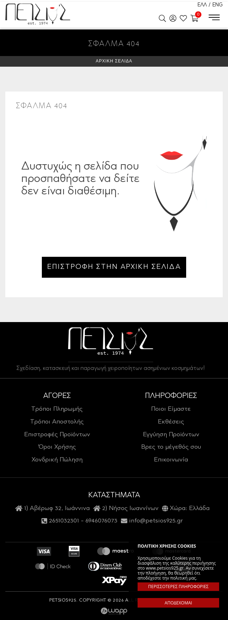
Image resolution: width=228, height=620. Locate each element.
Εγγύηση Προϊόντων (171, 435)
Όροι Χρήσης (57, 447)
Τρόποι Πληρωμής (57, 409)
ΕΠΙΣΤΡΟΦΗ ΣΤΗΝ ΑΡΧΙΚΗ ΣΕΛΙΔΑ (114, 267)
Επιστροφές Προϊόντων (57, 435)
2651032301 (64, 521)
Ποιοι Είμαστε (171, 409)
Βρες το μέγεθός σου (171, 447)
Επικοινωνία (171, 460)
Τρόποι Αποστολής (57, 422)
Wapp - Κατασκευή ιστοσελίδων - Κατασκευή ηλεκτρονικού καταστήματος (114, 611)
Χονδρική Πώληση (57, 460)
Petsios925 (37, 14)
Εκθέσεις (171, 422)
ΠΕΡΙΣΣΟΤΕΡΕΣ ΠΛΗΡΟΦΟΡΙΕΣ (178, 586)
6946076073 (101, 521)
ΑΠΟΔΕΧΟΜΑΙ (178, 603)
